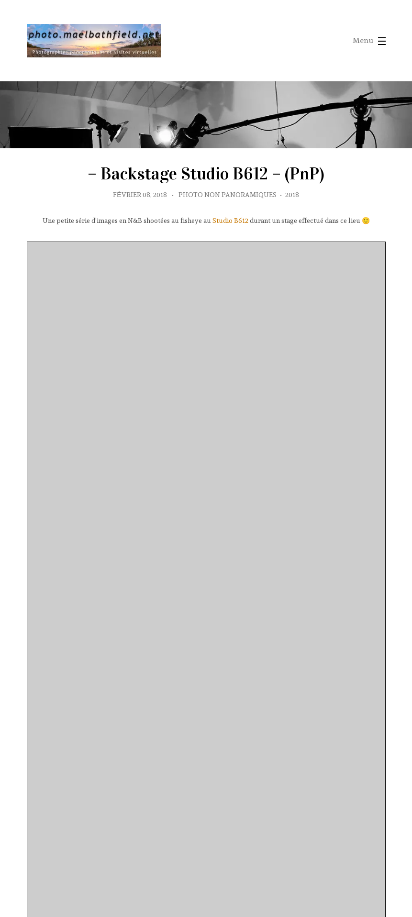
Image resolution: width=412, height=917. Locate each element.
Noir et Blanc (360, 747)
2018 (292, 261)
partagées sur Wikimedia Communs (74, 872)
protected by (53, 824)
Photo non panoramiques (227, 261)
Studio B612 (230, 287)
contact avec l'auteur (93, 891)
